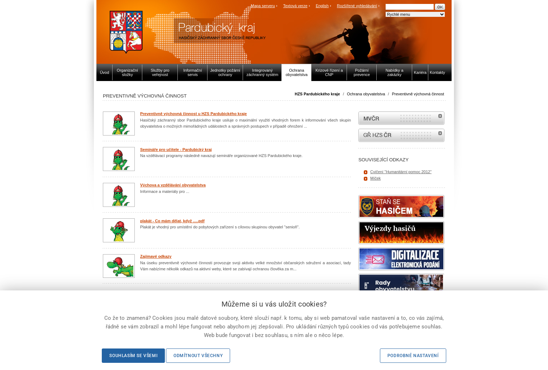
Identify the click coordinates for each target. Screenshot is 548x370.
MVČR (401, 118)
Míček (375, 178)
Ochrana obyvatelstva (366, 94)
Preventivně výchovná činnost (418, 94)
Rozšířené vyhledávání (357, 6)
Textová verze (295, 6)
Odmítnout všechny (198, 355)
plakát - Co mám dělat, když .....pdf (172, 221)
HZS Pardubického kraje (317, 94)
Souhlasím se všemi (133, 355)
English (322, 6)
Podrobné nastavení (413, 355)
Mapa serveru (263, 6)
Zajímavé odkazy (155, 256)
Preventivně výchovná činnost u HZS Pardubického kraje (193, 114)
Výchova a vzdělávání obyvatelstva (173, 185)
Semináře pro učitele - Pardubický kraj (176, 149)
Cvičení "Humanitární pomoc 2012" (401, 172)
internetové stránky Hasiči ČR (401, 135)
